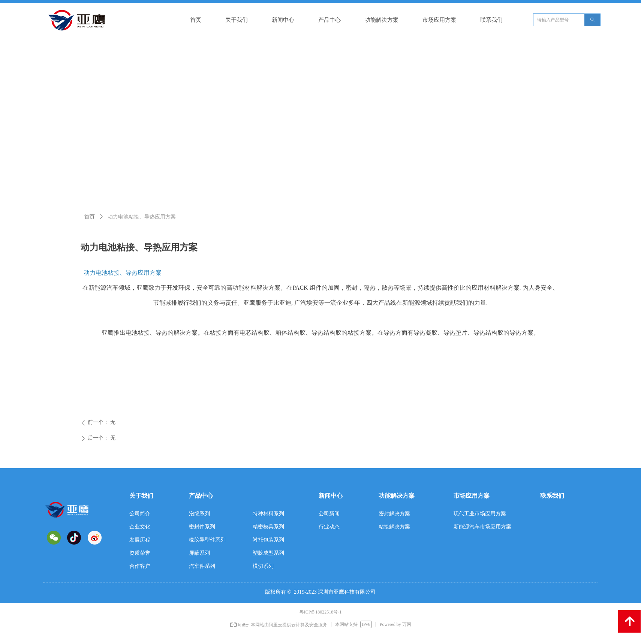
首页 (89, 217)
